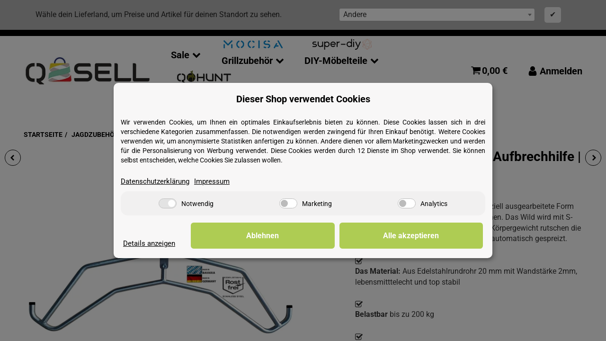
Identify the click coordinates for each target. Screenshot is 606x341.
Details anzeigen (150, 243)
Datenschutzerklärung (157, 181)
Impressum (217, 181)
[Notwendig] (168, 204)
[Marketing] (288, 204)
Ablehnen (336, 235)
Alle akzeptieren (435, 235)
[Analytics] (407, 204)
